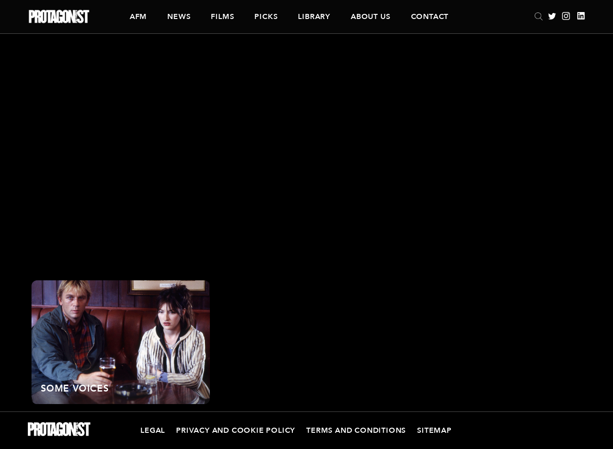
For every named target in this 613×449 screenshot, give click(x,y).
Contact (430, 17)
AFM (138, 17)
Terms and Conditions (356, 430)
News (178, 17)
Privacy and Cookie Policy (235, 430)
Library (314, 17)
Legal (152, 430)
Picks (266, 17)
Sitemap (434, 430)
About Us (370, 17)
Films (222, 17)
